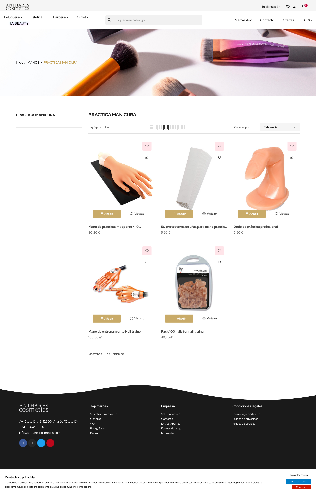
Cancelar (301, 487)
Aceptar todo (298, 481)
